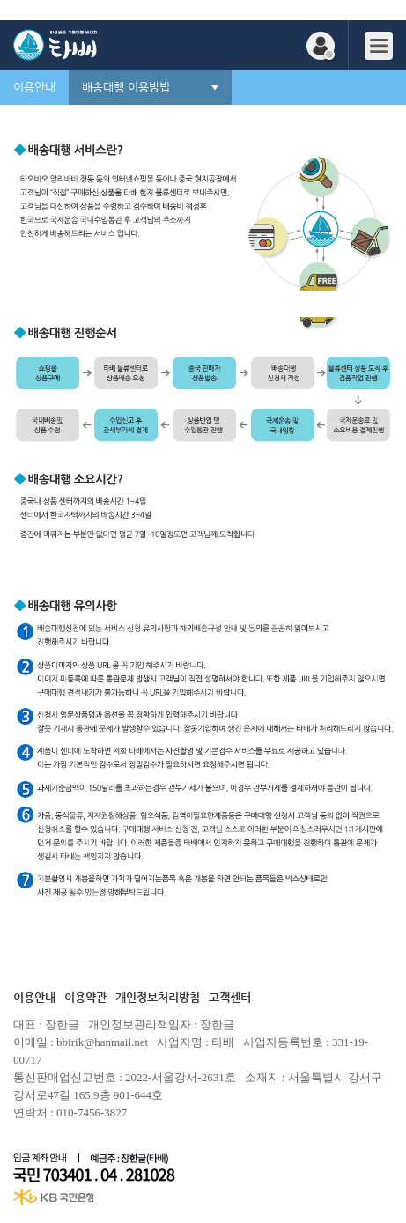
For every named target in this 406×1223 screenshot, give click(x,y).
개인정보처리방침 (157, 997)
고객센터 (230, 997)
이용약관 (85, 997)
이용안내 (34, 997)
